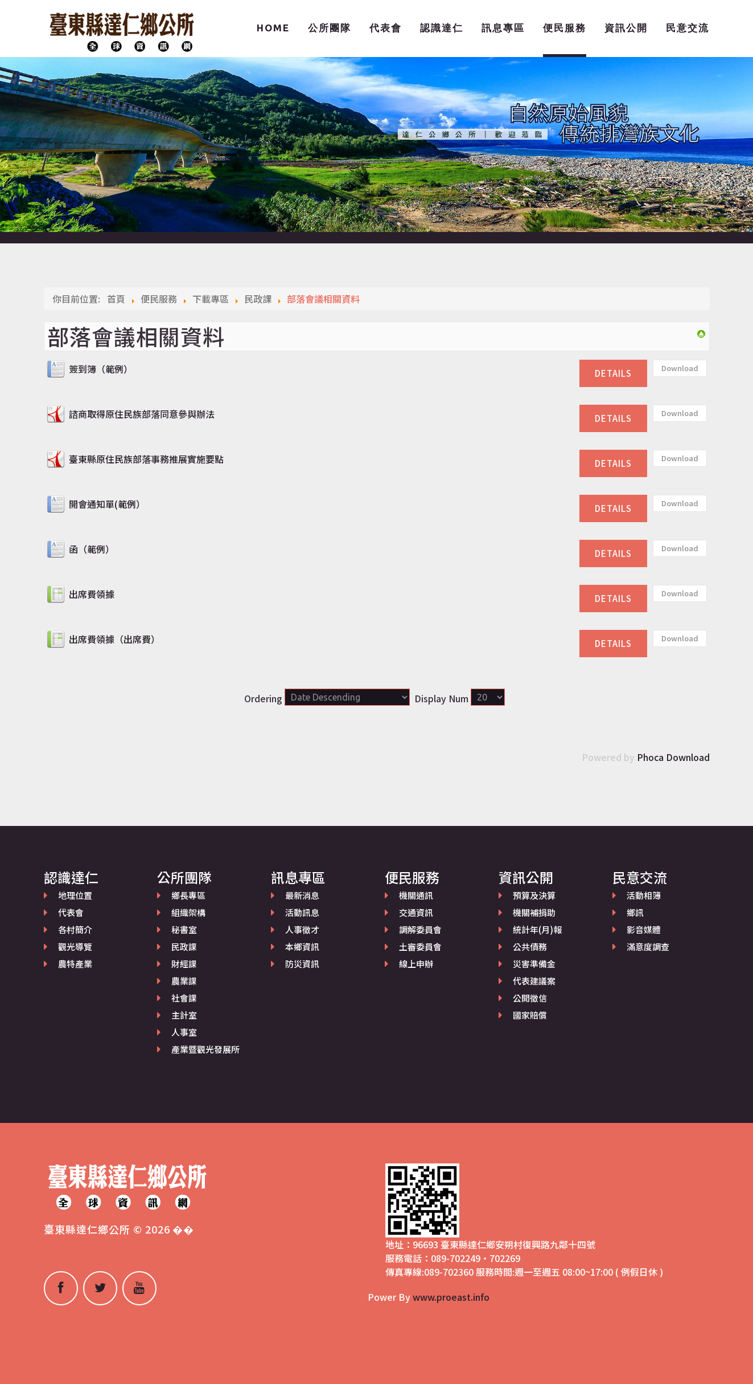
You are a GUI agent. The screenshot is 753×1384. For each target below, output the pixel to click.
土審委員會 (420, 946)
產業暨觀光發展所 (205, 1049)
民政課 (184, 946)
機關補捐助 (534, 912)
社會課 (184, 998)
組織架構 (188, 912)
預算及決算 (534, 895)
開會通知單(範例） (107, 504)
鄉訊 (635, 912)
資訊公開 (626, 27)
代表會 (385, 27)
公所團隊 (329, 27)
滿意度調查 (648, 946)
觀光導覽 (75, 946)
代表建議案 (534, 981)
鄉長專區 (188, 895)
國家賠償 (530, 1015)
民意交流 (687, 27)
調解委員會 (420, 929)
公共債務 (530, 946)
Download (679, 368)
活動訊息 (302, 912)
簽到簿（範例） (101, 369)
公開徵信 (530, 998)
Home (273, 27)
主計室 (184, 1015)
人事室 (184, 1032)
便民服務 (564, 27)
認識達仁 (441, 27)
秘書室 (184, 929)
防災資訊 (302, 964)
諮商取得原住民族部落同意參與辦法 (142, 414)
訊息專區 (503, 27)
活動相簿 (644, 895)
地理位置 (75, 895)
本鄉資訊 (302, 946)
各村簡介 (75, 929)
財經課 (184, 964)
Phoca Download (673, 757)
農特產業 (75, 964)
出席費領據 (91, 594)
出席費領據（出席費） (114, 639)
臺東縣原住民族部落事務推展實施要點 (146, 459)
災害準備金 (534, 964)
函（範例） (91, 549)
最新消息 (302, 895)
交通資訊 (416, 912)
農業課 (184, 981)
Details (613, 373)
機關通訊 (416, 895)
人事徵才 (302, 929)
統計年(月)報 (537, 929)
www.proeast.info (451, 1297)
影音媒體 (644, 929)
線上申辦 (416, 964)
